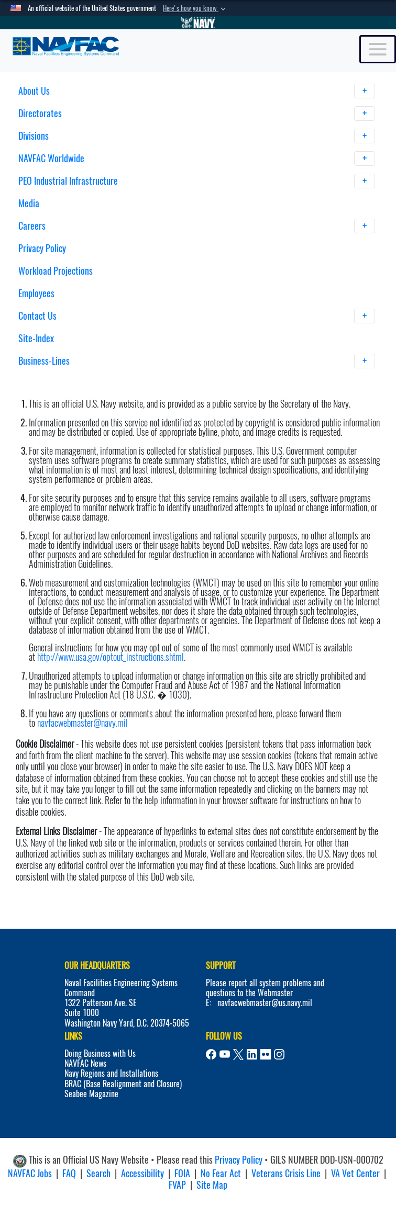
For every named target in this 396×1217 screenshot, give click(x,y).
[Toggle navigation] (377, 49)
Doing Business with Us (100, 1053)
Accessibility (142, 1173)
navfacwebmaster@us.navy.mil (264, 1002)
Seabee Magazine (91, 1093)
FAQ (69, 1173)
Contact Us (197, 316)
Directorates (197, 113)
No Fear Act (221, 1173)
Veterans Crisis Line (286, 1173)
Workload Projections (55, 270)
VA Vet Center (355, 1173)
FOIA (182, 1173)
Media (28, 203)
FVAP (177, 1184)
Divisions (197, 136)
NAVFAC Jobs (30, 1173)
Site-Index (36, 338)
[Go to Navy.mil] (198, 22)
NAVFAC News (85, 1063)
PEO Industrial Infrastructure (197, 181)
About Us (197, 91)
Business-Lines (197, 361)
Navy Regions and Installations (111, 1073)
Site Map (211, 1184)
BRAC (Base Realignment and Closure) (123, 1083)
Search (98, 1173)
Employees (36, 293)
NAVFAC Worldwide (197, 158)
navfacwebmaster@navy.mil (82, 722)
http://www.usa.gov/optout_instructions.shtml (110, 656)
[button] (195, 8)
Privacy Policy (42, 248)
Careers (197, 226)
